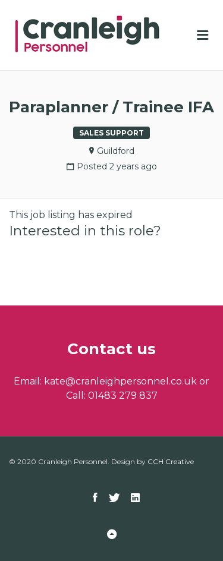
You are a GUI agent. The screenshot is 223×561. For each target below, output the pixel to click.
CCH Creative (170, 461)
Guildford (115, 151)
